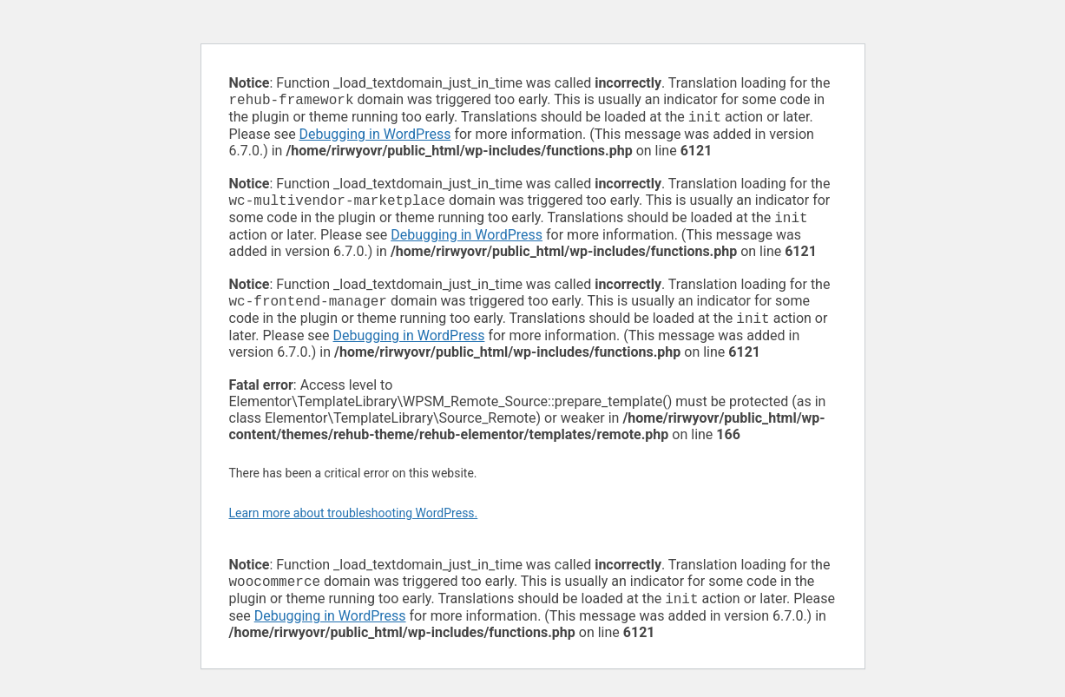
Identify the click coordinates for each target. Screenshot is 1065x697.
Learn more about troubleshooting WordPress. (353, 523)
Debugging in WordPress (375, 137)
